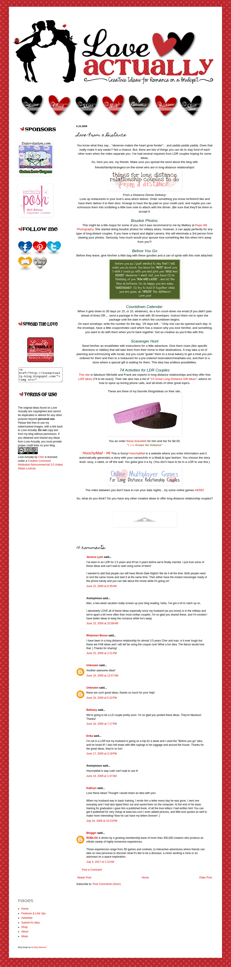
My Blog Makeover (38, 947)
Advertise (27, 917)
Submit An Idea (30, 922)
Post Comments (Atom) (107, 884)
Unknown (92, 665)
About (24, 931)
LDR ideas (85, 379)
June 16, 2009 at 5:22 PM (101, 697)
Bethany (91, 709)
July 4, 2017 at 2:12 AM (100, 861)
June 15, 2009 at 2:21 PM (101, 653)
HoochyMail (137, 453)
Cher (41, 459)
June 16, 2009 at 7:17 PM (101, 723)
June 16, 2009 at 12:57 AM (102, 675)
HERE (199, 490)
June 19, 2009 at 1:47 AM (101, 776)
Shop (24, 927)
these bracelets (136, 441)
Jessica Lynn (94, 557)
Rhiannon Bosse (97, 635)
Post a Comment (92, 869)
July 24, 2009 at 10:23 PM (101, 820)
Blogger (91, 833)
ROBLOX (92, 837)
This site (85, 374)
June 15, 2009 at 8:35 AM (101, 586)
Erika (89, 735)
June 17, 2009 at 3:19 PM (101, 753)
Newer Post (84, 877)
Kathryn (91, 788)
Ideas (24, 936)
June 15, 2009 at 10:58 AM (102, 623)
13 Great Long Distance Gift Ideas (173, 379)
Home (145, 877)
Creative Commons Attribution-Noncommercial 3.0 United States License (40, 467)
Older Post (205, 877)
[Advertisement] (36, 547)
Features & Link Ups (33, 913)
